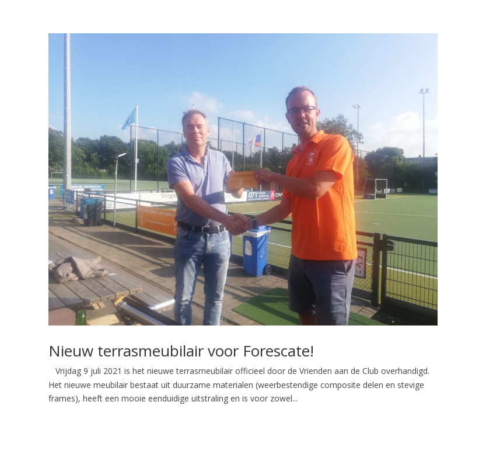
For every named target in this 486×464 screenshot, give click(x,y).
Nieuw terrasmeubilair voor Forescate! (181, 350)
